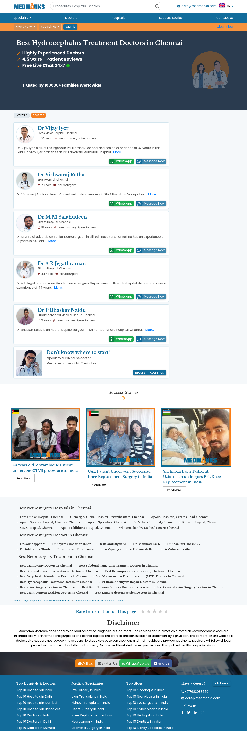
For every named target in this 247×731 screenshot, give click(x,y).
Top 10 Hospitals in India (34, 690)
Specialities (48, 27)
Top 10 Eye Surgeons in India (147, 703)
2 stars (149, 611)
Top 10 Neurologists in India (146, 696)
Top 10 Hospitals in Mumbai (36, 703)
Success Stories (171, 17)
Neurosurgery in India (87, 721)
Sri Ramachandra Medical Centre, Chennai (66, 315)
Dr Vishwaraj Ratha (61, 174)
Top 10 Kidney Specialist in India (149, 728)
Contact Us (224, 17)
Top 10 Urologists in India (144, 715)
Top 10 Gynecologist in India (147, 709)
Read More (24, 478)
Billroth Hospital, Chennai (54, 222)
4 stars (160, 611)
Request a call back (149, 372)
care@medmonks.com (200, 698)
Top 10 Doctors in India (33, 715)
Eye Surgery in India (86, 690)
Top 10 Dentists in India (143, 721)
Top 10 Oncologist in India (145, 690)
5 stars (166, 611)
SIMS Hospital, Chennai (53, 180)
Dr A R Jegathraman (62, 263)
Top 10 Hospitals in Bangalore (38, 709)
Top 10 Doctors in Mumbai (35, 728)
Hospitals (118, 17)
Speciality (21, 17)
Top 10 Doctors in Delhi (33, 721)
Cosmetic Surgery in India (90, 728)
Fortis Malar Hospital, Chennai (57, 133)
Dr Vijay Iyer (53, 128)
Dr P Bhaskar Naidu (62, 310)
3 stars (155, 611)
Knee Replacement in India (91, 715)
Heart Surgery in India (87, 709)
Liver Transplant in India (89, 696)
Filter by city (24, 27)
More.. (117, 152)
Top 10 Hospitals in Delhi (34, 696)
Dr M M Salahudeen (62, 217)
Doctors (71, 17)
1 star (143, 611)
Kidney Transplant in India (90, 703)
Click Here (221, 683)
